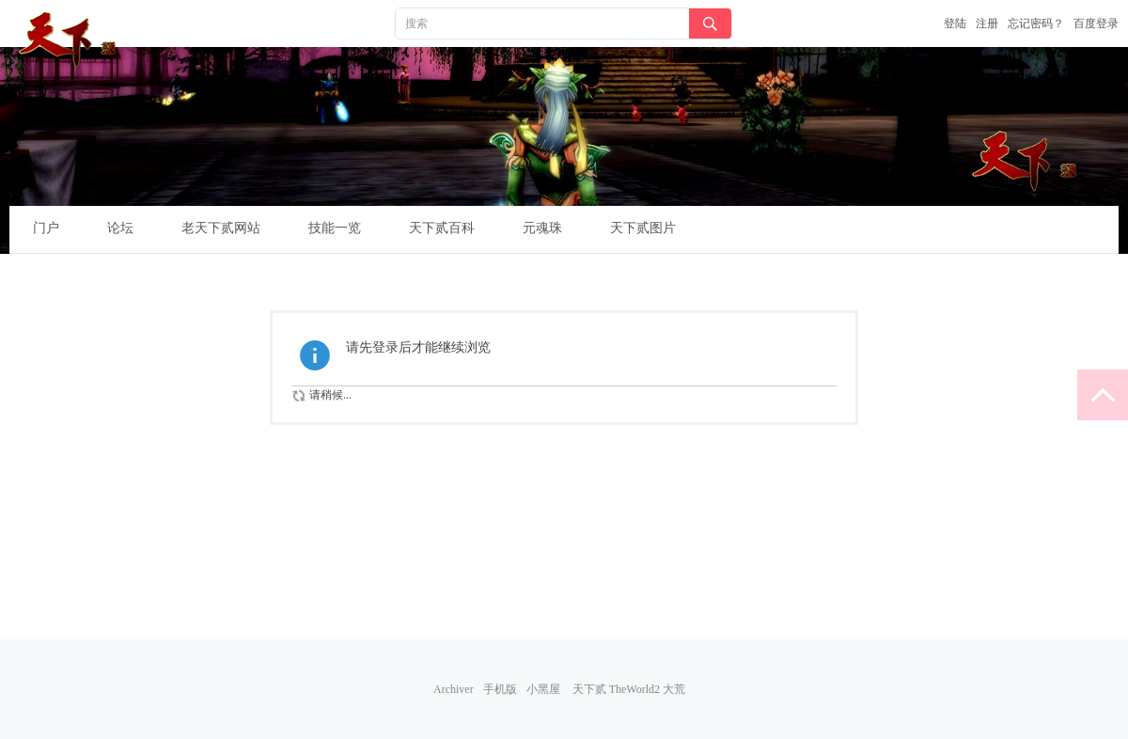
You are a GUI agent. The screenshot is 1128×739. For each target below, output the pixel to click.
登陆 (955, 23)
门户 (46, 228)
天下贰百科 (442, 228)
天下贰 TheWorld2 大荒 (628, 689)
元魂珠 (542, 228)
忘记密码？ (1036, 23)
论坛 (120, 228)
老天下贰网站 (220, 228)
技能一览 (334, 228)
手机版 (500, 689)
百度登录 (1096, 23)
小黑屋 (543, 689)
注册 (987, 23)
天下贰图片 (643, 228)
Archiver (453, 689)
